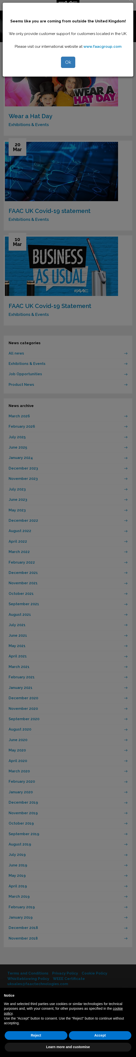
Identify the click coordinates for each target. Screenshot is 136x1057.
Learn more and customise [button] (68, 1047)
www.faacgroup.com (102, 46)
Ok (68, 62)
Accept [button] (100, 1035)
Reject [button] (36, 1035)
